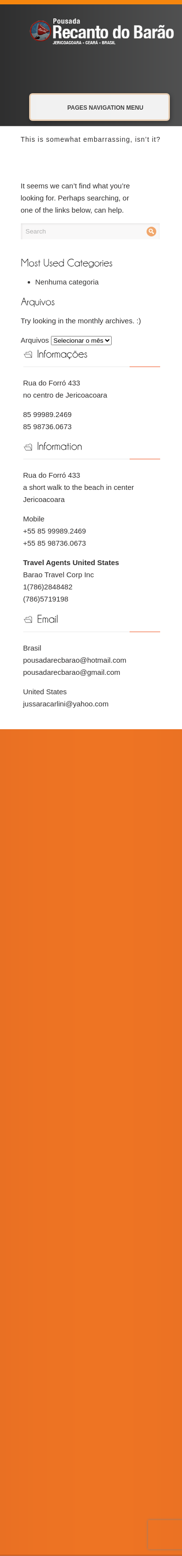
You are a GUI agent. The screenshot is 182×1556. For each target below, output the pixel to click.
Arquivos (35, 340)
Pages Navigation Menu (95, 107)
